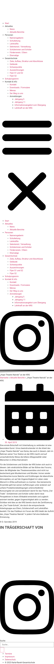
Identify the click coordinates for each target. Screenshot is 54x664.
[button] (27, 164)
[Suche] (2, 649)
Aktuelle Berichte (17, 32)
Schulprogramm (12, 79)
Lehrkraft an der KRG (23, 108)
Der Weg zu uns (16, 93)
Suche (2, 641)
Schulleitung (15, 41)
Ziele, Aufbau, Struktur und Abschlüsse (26, 61)
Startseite (4, 378)
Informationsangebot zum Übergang (30, 105)
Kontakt (13, 84)
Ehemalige (14, 55)
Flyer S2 (13, 76)
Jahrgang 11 (20, 102)
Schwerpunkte (16, 67)
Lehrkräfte (14, 44)
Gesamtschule (11, 58)
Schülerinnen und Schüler (21, 49)
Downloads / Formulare (20, 87)
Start (7, 23)
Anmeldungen (16, 96)
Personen (9, 35)
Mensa (13, 90)
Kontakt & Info (11, 82)
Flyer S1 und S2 (16, 73)
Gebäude (13, 64)
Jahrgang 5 (19, 99)
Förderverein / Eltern (18, 52)
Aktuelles (9, 26)
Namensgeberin (16, 38)
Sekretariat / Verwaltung (20, 46)
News (12, 29)
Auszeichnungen (17, 70)
